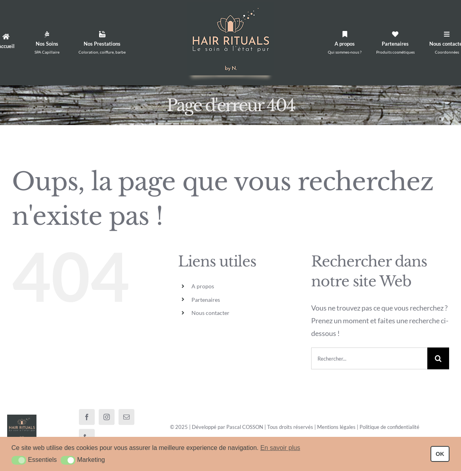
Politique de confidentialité (389, 427)
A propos (202, 286)
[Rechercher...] (369, 358)
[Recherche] (438, 358)
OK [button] (440, 454)
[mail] (126, 417)
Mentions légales (336, 427)
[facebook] (87, 417)
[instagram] (107, 417)
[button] (18, 460)
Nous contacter (210, 312)
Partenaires (205, 299)
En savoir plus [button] (280, 447)
